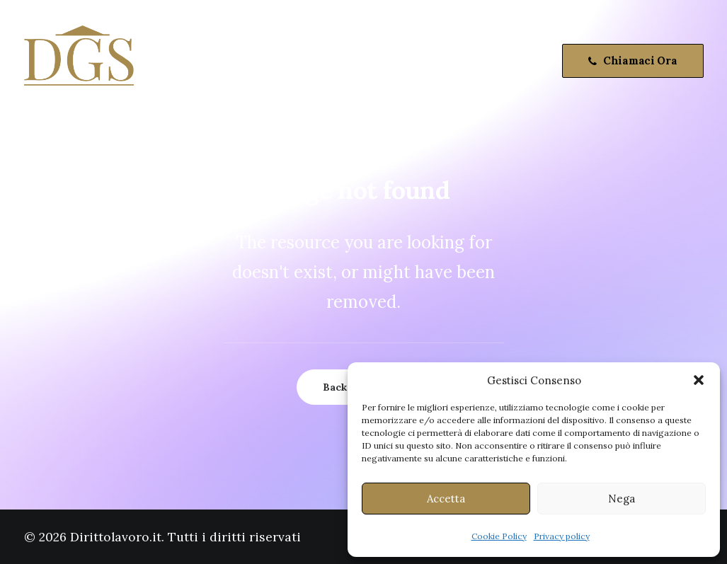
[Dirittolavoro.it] (79, 60)
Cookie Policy (499, 536)
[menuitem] (172, 61)
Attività (303, 61)
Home (172, 61)
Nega (621, 498)
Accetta (446, 498)
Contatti (366, 61)
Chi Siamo (236, 61)
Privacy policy (562, 536)
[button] (699, 380)
